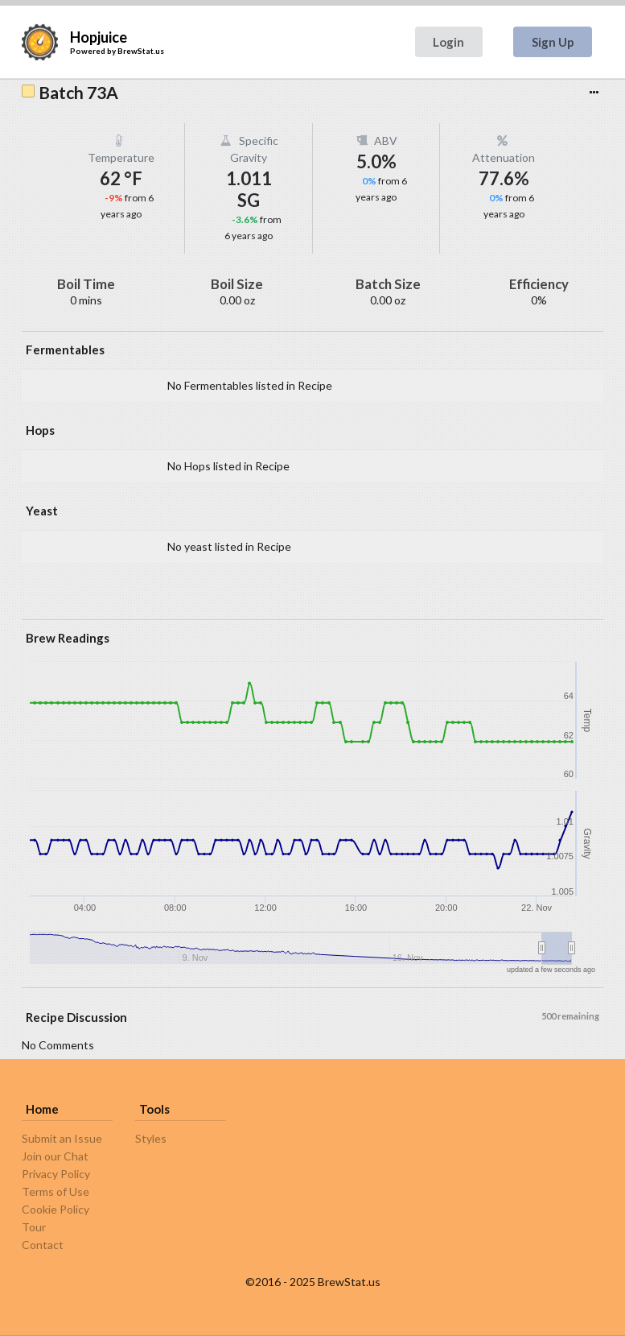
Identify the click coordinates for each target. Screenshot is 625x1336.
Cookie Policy (55, 1209)
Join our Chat (55, 1156)
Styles (151, 1138)
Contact (43, 1244)
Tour (34, 1227)
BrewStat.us (140, 51)
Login (448, 42)
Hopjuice (98, 37)
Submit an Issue (62, 1138)
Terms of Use (55, 1191)
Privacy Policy (56, 1174)
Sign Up (553, 42)
